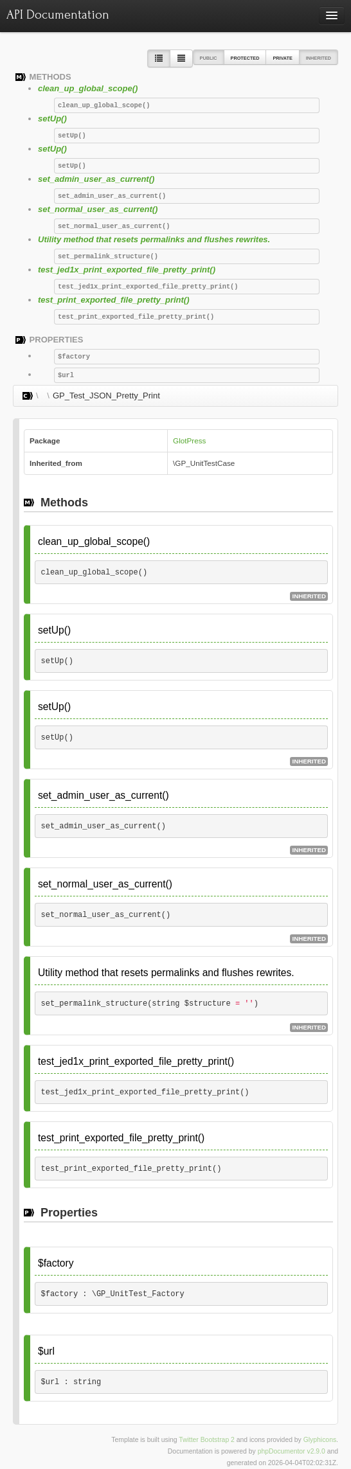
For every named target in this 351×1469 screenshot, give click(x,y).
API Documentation (57, 15)
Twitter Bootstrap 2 (207, 1439)
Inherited (318, 58)
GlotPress (189, 440)
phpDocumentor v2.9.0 (291, 1451)
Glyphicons (319, 1439)
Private (282, 58)
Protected (245, 58)
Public (208, 58)
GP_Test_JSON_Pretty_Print (106, 395)
